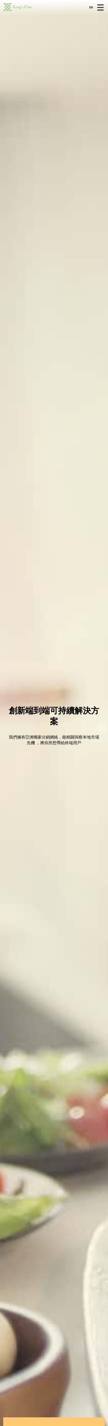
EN (91, 7)
